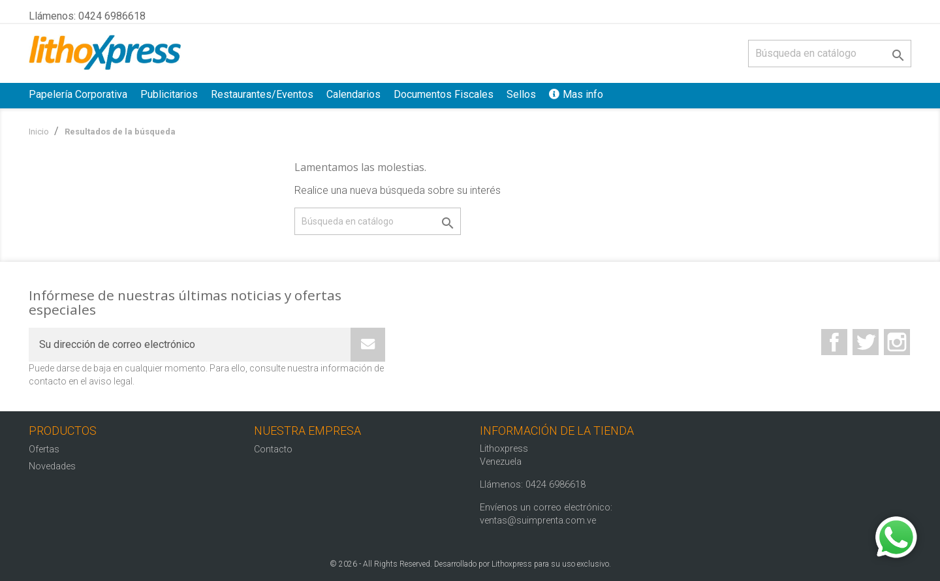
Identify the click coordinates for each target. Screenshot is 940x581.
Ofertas (44, 449)
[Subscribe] (368, 345)
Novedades (52, 466)
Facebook (834, 342)
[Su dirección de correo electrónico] (190, 345)
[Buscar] (829, 53)
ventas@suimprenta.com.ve (538, 520)
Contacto (273, 449)
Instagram (897, 342)
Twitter (866, 342)
